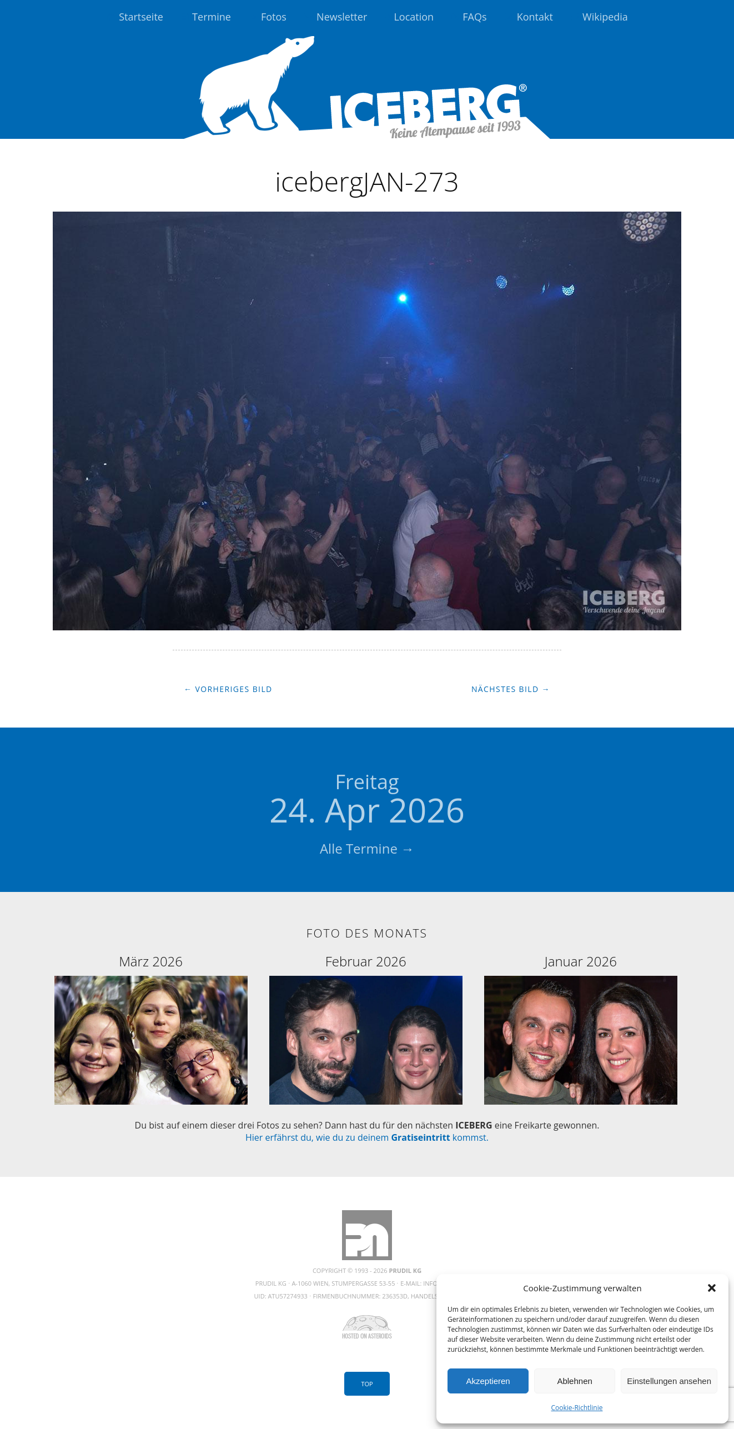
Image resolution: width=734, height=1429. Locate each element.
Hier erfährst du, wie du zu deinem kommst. (367, 1137)
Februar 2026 (365, 961)
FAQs (474, 16)
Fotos (273, 16)
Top (367, 1384)
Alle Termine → (367, 848)
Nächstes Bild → (510, 689)
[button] (711, 1287)
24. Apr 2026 (367, 800)
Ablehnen (574, 1381)
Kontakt (535, 16)
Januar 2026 (581, 961)
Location (414, 16)
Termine (211, 16)
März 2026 (151, 961)
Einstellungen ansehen (669, 1381)
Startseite (141, 16)
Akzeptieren (488, 1381)
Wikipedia (605, 16)
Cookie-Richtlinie (577, 1407)
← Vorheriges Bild (228, 689)
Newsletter (341, 16)
